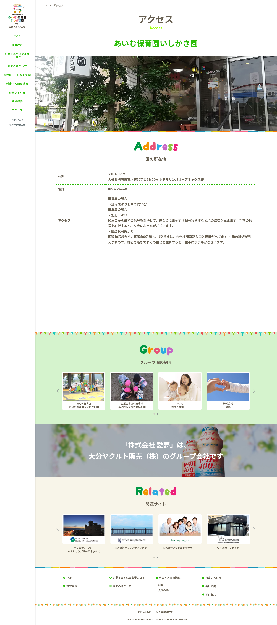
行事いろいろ (17, 92)
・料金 (159, 584)
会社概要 (17, 101)
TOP (17, 36)
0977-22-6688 (17, 27)
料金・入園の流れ (17, 83)
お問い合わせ (17, 120)
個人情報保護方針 (17, 124)
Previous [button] (57, 391)
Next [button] (254, 391)
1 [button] (154, 414)
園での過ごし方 (17, 66)
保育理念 (17, 44)
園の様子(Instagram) (17, 74)
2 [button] (157, 414)
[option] (88, 390)
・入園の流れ (163, 590)
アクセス (17, 110)
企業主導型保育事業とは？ (17, 55)
